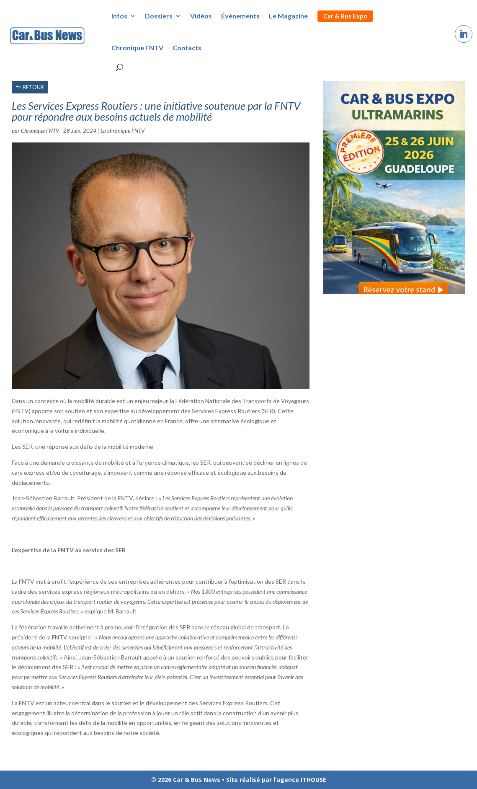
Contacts (187, 48)
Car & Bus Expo (345, 16)
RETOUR (33, 87)
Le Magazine (288, 16)
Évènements (240, 16)
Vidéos (201, 16)
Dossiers (159, 16)
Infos (119, 16)
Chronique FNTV (137, 48)
